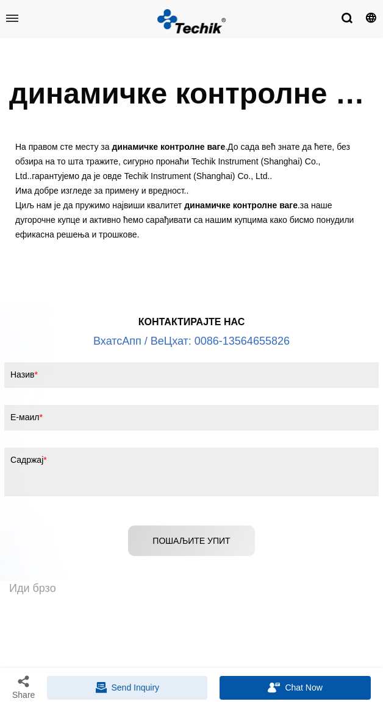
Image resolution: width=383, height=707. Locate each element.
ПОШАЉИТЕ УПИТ (191, 541)
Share (23, 687)
